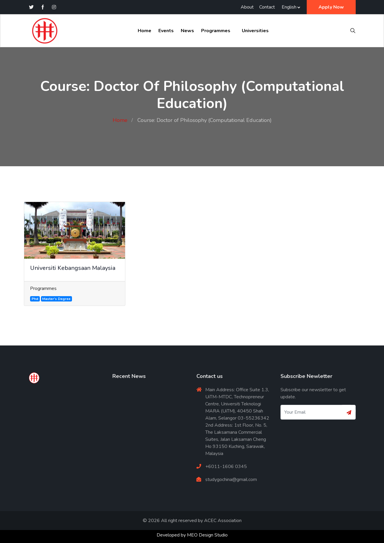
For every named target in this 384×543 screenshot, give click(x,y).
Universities (255, 30)
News (187, 30)
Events (166, 30)
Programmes (215, 30)
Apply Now (331, 7)
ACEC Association (223, 520)
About (247, 7)
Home (144, 30)
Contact (267, 7)
